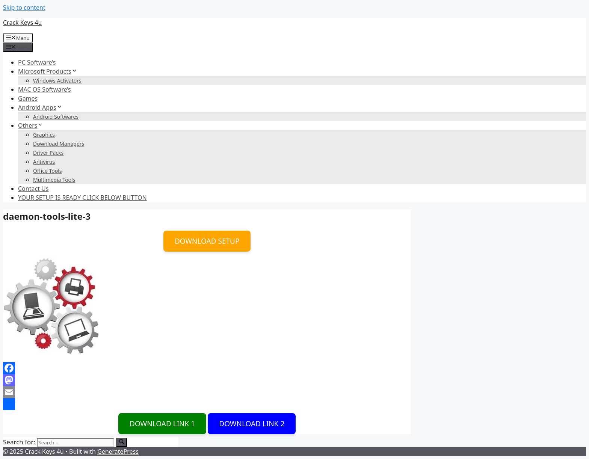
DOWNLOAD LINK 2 (251, 424)
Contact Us (33, 188)
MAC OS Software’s (44, 89)
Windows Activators (57, 80)
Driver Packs (48, 152)
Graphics (44, 134)
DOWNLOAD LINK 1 (162, 424)
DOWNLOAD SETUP (207, 241)
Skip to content (24, 7)
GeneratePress (118, 451)
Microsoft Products (47, 71)
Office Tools (47, 170)
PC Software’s (37, 62)
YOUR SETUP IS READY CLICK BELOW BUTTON (82, 197)
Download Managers (58, 143)
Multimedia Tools (54, 179)
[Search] (121, 442)
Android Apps (40, 107)
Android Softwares (56, 116)
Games (28, 98)
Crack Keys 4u (22, 22)
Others (30, 125)
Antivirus (44, 161)
